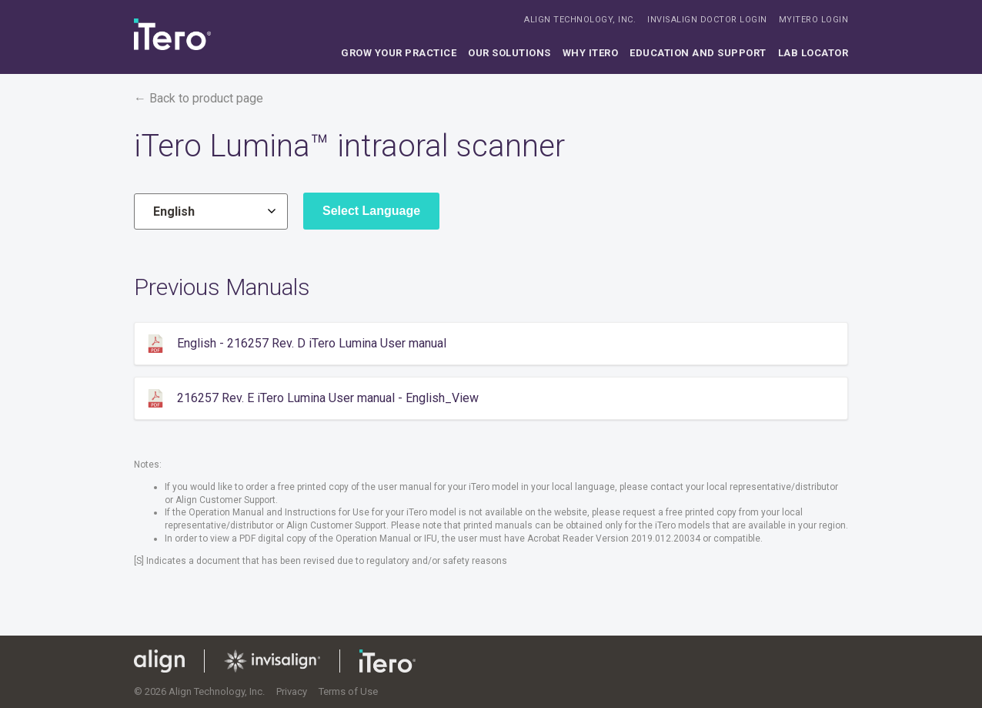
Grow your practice (398, 53)
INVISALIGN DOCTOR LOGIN (707, 20)
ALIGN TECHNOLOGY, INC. (580, 20)
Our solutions (509, 53)
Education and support (698, 53)
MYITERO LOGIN (814, 20)
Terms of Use (348, 691)
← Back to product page (198, 98)
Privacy (291, 691)
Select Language (371, 210)
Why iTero (591, 53)
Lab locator (813, 53)
